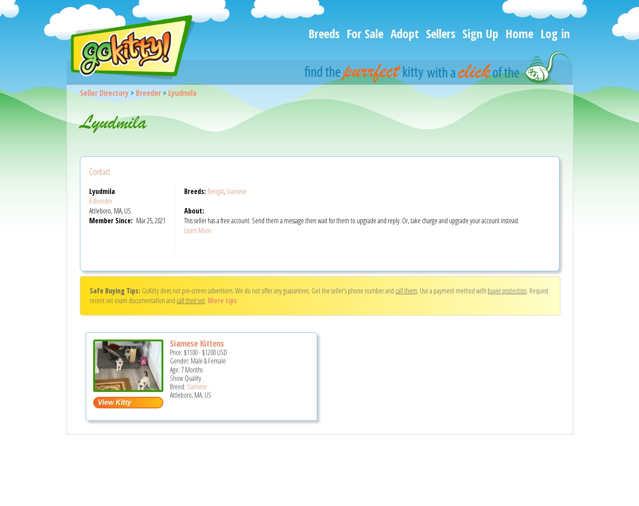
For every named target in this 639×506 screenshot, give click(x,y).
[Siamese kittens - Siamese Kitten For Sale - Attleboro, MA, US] (128, 389)
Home (519, 33)
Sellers (440, 33)
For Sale (365, 33)
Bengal (216, 191)
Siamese (236, 191)
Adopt (404, 33)
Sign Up (480, 33)
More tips (222, 300)
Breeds (323, 33)
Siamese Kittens (197, 343)
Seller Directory (104, 92)
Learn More (197, 230)
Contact (99, 172)
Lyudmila (182, 92)
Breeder (148, 92)
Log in (555, 33)
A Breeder (100, 201)
